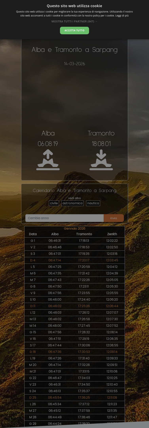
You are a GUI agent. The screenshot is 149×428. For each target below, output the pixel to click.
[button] (74, 21)
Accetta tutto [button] (74, 30)
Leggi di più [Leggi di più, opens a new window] (122, 15)
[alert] (74, 214)
